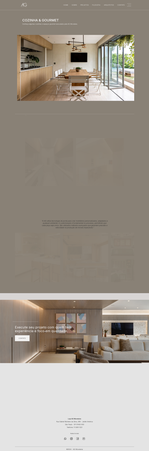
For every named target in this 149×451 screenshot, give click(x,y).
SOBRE (74, 5)
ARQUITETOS (109, 5)
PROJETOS (84, 5)
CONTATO (121, 5)
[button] (129, 5)
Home (66, 5)
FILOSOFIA (96, 5)
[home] (23, 5)
